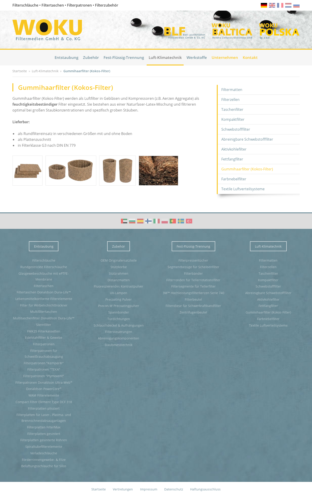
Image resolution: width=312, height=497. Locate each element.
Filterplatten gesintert (43, 434)
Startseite (98, 489)
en (272, 5)
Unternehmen (225, 57)
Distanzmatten (119, 280)
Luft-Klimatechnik (165, 57)
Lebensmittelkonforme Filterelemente (43, 299)
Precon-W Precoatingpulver (118, 306)
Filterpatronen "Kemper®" (44, 363)
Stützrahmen (118, 273)
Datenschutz (173, 489)
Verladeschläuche (43, 453)
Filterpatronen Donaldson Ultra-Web (43, 382)
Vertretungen (123, 489)
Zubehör (91, 57)
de (264, 5)
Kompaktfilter (233, 119)
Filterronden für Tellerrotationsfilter (193, 280)
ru (296, 5)
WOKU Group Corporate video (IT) (156, 221)
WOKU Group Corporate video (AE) (124, 221)
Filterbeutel (193, 299)
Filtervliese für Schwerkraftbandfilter (193, 306)
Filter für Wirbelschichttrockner (43, 305)
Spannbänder (118, 312)
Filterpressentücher (193, 260)
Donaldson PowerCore (43, 388)
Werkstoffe (197, 57)
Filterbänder (193, 273)
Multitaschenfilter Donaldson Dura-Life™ (43, 318)
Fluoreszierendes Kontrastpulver (118, 286)
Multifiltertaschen (43, 311)
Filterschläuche (43, 260)
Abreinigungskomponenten (118, 338)
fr (280, 5)
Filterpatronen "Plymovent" (43, 376)
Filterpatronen (44, 344)
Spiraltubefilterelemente (43, 446)
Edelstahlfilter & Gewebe (43, 337)
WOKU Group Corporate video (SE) (181, 221)
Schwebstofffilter (235, 129)
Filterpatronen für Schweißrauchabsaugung (44, 353)
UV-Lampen (118, 293)
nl (288, 5)
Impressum (148, 489)
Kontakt (250, 57)
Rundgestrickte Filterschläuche (43, 267)
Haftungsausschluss (205, 489)
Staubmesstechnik (118, 345)
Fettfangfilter (232, 159)
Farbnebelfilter (233, 179)
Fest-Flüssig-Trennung (124, 57)
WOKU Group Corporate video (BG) (132, 221)
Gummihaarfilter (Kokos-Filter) (247, 169)
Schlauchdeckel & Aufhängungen (119, 325)
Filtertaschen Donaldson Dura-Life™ (44, 292)
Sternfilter (43, 325)
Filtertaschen (43, 286)
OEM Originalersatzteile (119, 260)
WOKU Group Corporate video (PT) (173, 221)
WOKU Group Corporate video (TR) (189, 221)
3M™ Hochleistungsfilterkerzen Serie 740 (193, 293)
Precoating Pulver (118, 299)
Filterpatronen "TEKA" (43, 369)
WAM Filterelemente (43, 395)
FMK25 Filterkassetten (43, 331)
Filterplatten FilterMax (43, 427)
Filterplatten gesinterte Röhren (43, 440)
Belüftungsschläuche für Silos (43, 466)
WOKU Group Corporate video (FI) (148, 221)
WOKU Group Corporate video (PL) (165, 221)
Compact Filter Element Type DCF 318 (44, 402)
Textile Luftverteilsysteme (243, 188)
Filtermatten (231, 89)
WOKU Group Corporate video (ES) (140, 221)
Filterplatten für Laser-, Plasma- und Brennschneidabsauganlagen (43, 418)
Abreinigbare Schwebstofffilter (247, 139)
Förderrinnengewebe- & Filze (44, 460)
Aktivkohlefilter (234, 149)
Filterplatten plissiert (44, 408)
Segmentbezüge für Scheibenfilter (193, 267)
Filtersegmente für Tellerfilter (193, 286)
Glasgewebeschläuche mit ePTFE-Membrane (43, 276)
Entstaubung (66, 57)
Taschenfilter (232, 109)
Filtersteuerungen (118, 332)
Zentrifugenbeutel (193, 312)
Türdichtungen (118, 319)
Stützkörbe (119, 267)
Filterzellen (230, 99)
